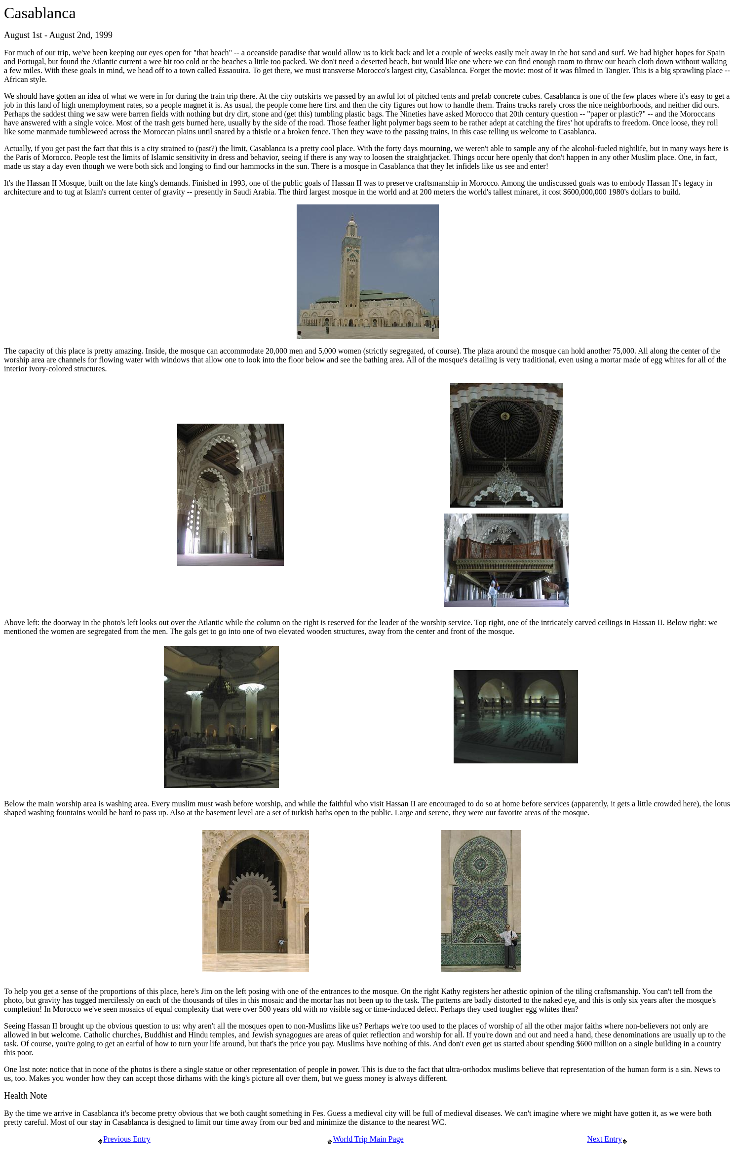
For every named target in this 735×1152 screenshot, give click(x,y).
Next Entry (607, 1139)
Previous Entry (124, 1139)
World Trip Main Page (365, 1139)
